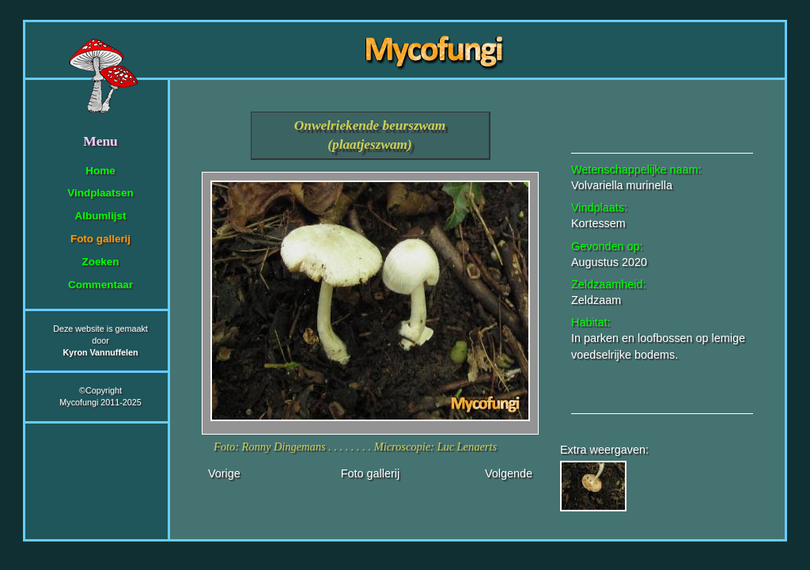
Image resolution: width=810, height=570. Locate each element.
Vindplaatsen (100, 193)
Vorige (224, 473)
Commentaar (100, 285)
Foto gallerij (100, 239)
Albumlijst (101, 216)
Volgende (508, 473)
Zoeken (100, 262)
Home (100, 171)
